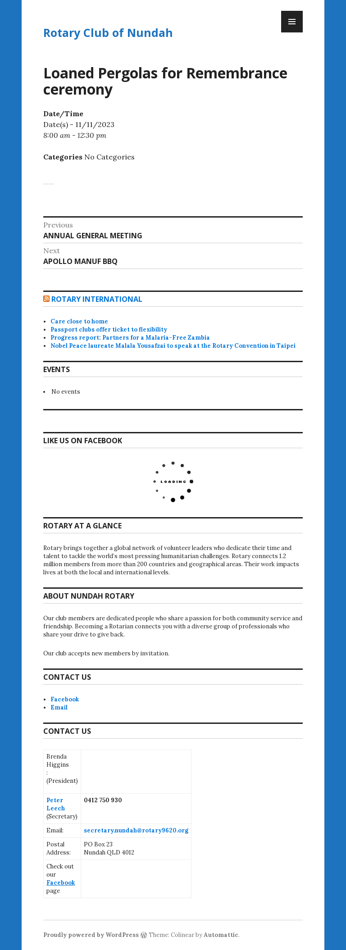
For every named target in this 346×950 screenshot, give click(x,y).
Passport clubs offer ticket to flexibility (108, 329)
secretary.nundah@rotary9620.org (136, 830)
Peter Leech (55, 804)
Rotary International (96, 299)
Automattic (221, 935)
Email (59, 707)
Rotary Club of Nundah (108, 32)
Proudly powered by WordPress (91, 935)
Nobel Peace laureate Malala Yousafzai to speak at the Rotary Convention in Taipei (173, 346)
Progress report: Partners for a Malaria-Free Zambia (130, 337)
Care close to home (79, 321)
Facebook (64, 699)
